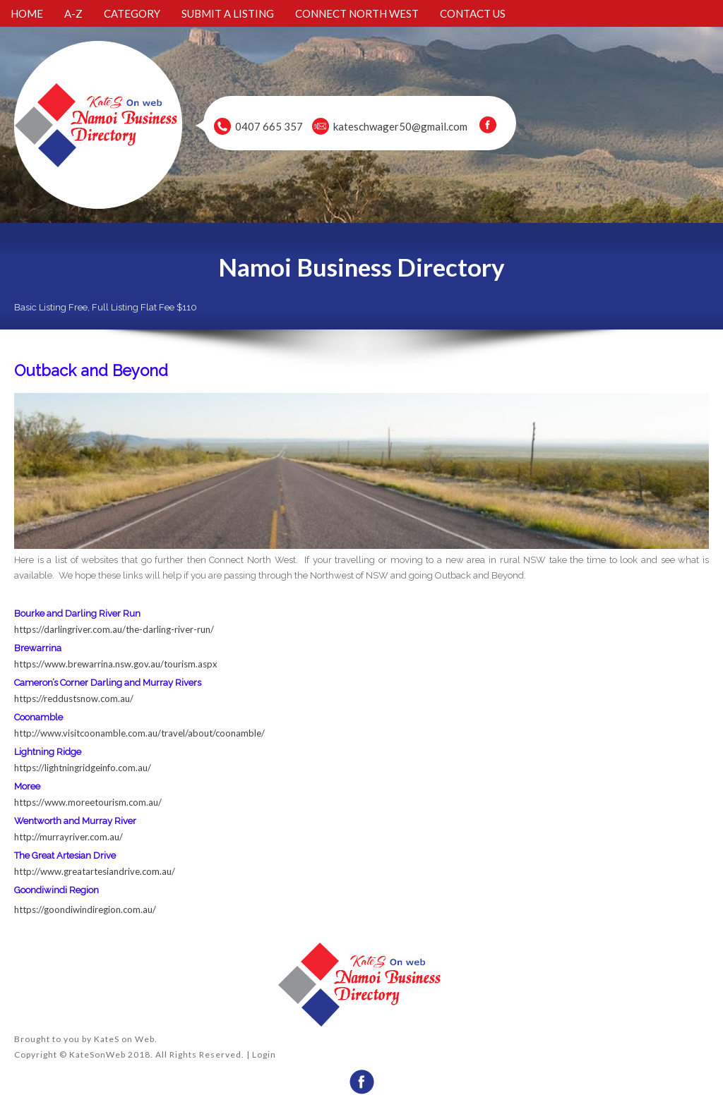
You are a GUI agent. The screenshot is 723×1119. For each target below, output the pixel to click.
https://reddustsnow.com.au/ (73, 698)
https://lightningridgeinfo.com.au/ (82, 767)
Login (264, 1054)
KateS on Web (124, 1039)
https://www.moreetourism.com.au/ (88, 802)
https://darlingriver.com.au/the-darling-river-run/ (114, 629)
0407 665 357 (269, 126)
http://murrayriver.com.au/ (68, 836)
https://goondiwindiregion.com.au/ (85, 909)
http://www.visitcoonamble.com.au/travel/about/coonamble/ (139, 733)
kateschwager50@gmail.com (400, 126)
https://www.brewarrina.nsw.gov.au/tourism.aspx (117, 664)
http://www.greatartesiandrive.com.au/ (94, 871)
